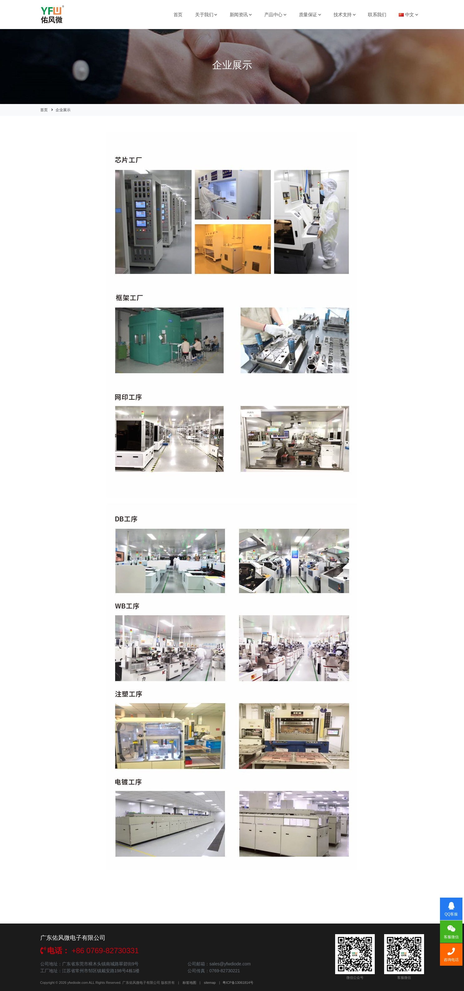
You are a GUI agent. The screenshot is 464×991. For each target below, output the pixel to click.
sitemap (210, 982)
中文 (408, 14)
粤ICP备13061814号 (237, 982)
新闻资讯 (241, 14)
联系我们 (377, 14)
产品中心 (275, 14)
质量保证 (310, 14)
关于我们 (206, 14)
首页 (178, 14)
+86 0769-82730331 (89, 950)
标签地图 (189, 982)
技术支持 (345, 14)
